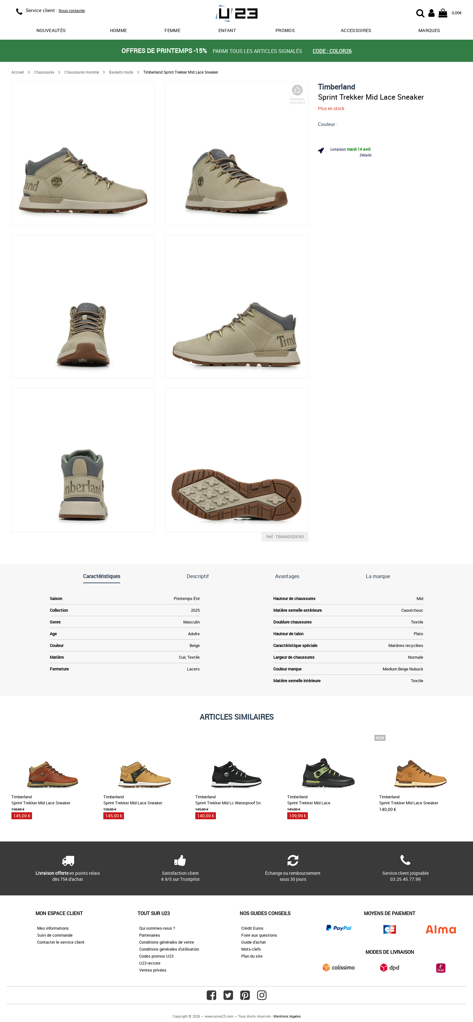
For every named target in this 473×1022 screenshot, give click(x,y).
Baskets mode (121, 72)
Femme (172, 30)
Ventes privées (152, 970)
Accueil (17, 72)
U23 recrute (149, 963)
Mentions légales (287, 1016)
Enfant (227, 30)
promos (285, 30)
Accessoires (356, 30)
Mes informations (53, 928)
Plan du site (251, 956)
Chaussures (44, 72)
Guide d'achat (253, 942)
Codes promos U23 (156, 956)
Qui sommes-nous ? (157, 928)
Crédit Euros (252, 928)
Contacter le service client (61, 942)
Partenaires (149, 935)
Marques (429, 30)
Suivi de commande (55, 935)
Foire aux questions (259, 935)
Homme (118, 30)
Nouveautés (51, 30)
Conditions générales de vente (166, 942)
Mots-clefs (251, 949)
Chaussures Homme (81, 72)
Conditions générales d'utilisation (169, 949)
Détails (365, 154)
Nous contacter (72, 10)
